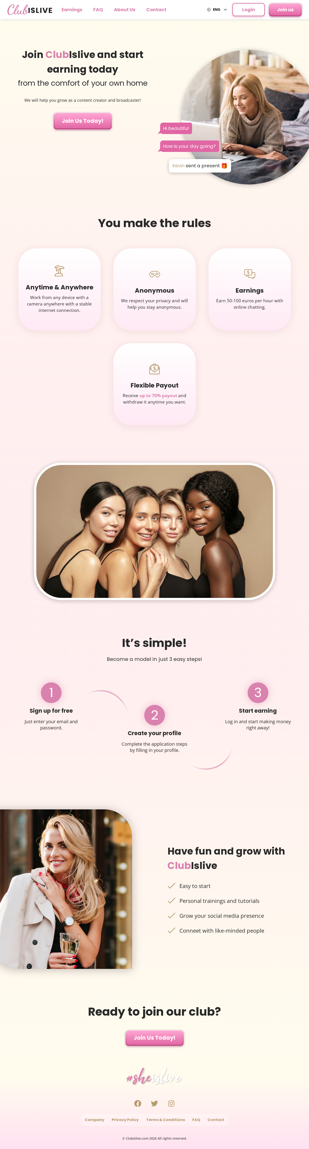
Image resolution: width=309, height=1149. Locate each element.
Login (248, 9)
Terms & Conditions (165, 1119)
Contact (156, 9)
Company (94, 1119)
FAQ (98, 9)
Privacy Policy (125, 1119)
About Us (124, 9)
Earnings (72, 9)
